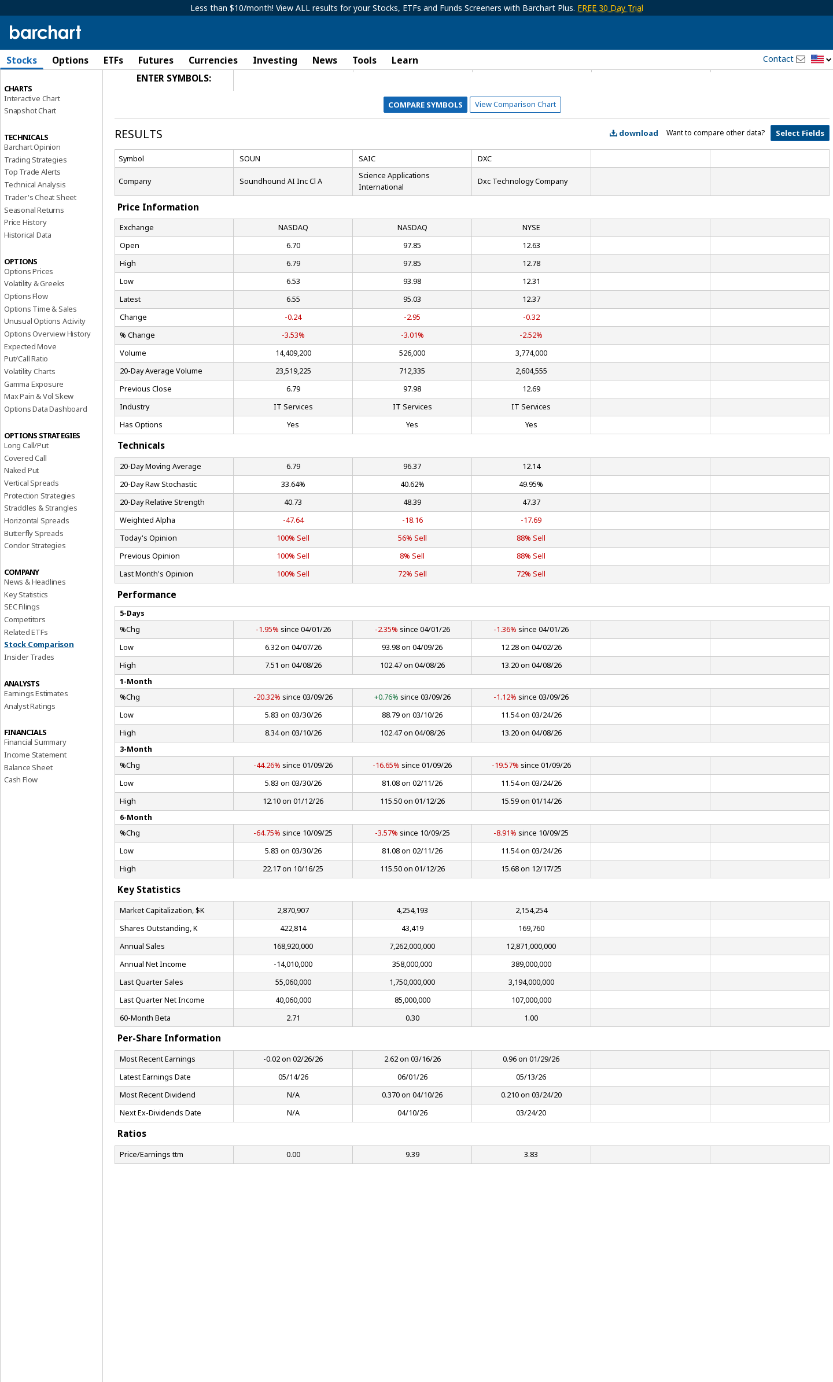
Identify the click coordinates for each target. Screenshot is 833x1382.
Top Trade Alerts (32, 213)
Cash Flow (21, 821)
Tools (364, 60)
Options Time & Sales (40, 350)
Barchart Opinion (32, 188)
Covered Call (25, 499)
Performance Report (38, 103)
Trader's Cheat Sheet (40, 239)
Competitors (25, 661)
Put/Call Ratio (26, 400)
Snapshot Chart (30, 152)
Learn (405, 60)
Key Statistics (26, 635)
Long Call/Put (26, 487)
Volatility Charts (30, 413)
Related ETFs (26, 673)
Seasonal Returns (34, 251)
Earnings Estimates (36, 735)
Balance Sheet (28, 808)
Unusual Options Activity (45, 362)
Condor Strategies (35, 587)
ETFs (113, 60)
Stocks (21, 60)
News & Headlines (35, 623)
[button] (821, 60)
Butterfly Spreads (34, 574)
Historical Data (27, 276)
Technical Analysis (34, 226)
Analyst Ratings (30, 747)
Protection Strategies (39, 536)
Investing (275, 60)
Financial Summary (35, 783)
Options (70, 60)
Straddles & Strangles (41, 549)
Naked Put (21, 512)
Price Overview (29, 91)
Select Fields (800, 174)
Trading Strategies (35, 200)
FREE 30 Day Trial (610, 7)
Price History (25, 263)
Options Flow (26, 337)
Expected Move (30, 387)
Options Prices (28, 312)
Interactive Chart (32, 139)
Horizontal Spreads (36, 562)
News (324, 60)
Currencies (213, 60)
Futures (156, 60)
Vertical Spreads (31, 524)
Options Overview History (47, 375)
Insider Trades (29, 698)
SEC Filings (22, 648)
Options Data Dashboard (45, 450)
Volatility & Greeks (34, 325)
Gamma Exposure (34, 425)
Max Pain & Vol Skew (38, 438)
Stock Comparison (39, 686)
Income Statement (35, 796)
